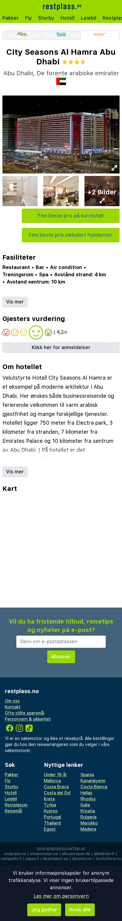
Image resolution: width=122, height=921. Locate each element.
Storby (46, 18)
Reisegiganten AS (68, 849)
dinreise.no (82, 859)
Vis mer (15, 302)
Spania (87, 774)
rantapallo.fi (11, 859)
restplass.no (15, 854)
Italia (85, 805)
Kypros (51, 811)
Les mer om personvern (61, 896)
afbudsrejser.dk (76, 854)
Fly (28, 18)
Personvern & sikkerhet (28, 719)
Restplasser (16, 805)
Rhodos (88, 798)
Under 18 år (55, 774)
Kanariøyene (93, 780)
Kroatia (88, 811)
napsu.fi (32, 859)
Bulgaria (89, 817)
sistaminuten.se (44, 854)
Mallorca (52, 780)
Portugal (52, 817)
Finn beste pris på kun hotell (71, 216)
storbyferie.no (108, 859)
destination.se (55, 859)
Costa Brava (56, 786)
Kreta (49, 798)
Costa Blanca (94, 786)
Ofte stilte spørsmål (24, 713)
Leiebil (88, 18)
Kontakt (13, 707)
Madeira (88, 829)
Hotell (67, 18)
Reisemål (13, 811)
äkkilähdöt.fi (104, 854)
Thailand (52, 823)
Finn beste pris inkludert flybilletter (70, 235)
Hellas (86, 792)
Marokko (89, 823)
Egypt (50, 829)
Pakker (10, 18)
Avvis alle (80, 910)
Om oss (12, 701)
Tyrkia (50, 805)
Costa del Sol (57, 792)
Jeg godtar (44, 910)
